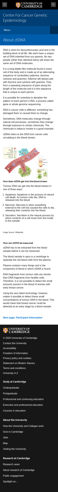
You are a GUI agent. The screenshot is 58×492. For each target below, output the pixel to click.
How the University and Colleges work (23, 426)
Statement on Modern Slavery (19, 363)
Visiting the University (14, 449)
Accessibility (9, 348)
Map (5, 443)
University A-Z (10, 373)
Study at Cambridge (14, 381)
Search (53, 4)
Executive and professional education (23, 405)
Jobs (5, 437)
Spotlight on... (10, 481)
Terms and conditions (14, 368)
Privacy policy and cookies (17, 358)
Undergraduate (11, 387)
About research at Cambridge (18, 470)
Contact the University (15, 343)
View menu (4, 4)
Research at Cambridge (16, 458)
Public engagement (13, 476)
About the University (15, 420)
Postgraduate (10, 393)
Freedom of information (15, 353)
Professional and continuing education (23, 399)
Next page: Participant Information (22, 317)
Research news (11, 464)
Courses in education (14, 410)
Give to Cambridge (13, 431)
